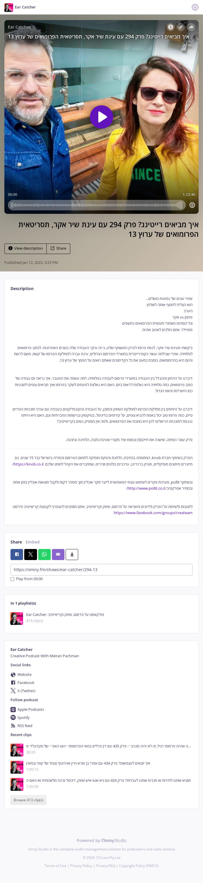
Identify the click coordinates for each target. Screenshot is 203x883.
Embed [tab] (33, 542)
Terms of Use (55, 865)
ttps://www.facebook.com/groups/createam (154, 512)
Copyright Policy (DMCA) (139, 865)
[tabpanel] (101, 406)
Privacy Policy (81, 865)
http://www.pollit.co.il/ (145, 488)
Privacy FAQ (105, 865)
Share (58, 248)
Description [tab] (22, 288)
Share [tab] (16, 542)
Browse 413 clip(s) (28, 799)
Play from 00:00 (26, 579)
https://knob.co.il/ (27, 464)
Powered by (102, 840)
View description (25, 248)
